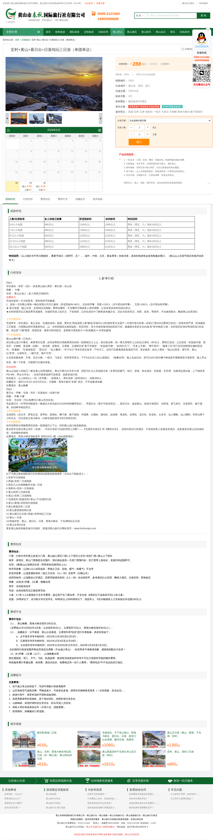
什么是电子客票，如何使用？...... (185, 794)
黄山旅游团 (51, 794)
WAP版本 (203, 3)
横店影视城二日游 (47, 732)
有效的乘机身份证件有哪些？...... (144, 803)
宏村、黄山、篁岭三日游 (180, 751)
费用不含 (63, 199)
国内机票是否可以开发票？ (99, 803)
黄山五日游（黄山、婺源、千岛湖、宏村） (184, 734)
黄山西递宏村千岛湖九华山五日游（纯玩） (119, 753)
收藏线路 (189, 49)
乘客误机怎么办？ (12, 798)
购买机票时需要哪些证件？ (141, 807)
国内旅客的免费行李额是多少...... (102, 807)
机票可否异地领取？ (96, 794)
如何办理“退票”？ (12, 807)
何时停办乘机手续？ (138, 798)
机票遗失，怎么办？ (13, 794)
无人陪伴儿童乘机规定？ (181, 798)
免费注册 (100, 3)
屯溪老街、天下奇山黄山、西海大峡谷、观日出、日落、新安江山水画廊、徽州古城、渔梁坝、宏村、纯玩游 (119, 736)
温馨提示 (80, 199)
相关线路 (98, 199)
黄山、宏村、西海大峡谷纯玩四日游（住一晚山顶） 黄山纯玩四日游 (54, 755)
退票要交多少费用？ (13, 803)
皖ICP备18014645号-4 (137, 827)
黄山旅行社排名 (53, 798)
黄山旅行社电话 (53, 803)
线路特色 (10, 199)
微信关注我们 (188, 3)
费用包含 (45, 199)
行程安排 (28, 199)
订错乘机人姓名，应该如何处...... (102, 798)
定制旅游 (26, 40)
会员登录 (89, 3)
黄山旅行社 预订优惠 (55, 807)
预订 (139, 141)
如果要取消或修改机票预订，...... (144, 794)
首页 (17, 40)
